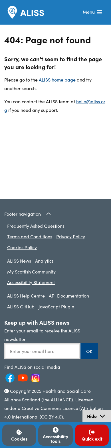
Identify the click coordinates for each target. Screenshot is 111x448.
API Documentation (69, 295)
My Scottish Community (31, 271)
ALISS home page (57, 79)
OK (89, 351)
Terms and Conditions (29, 236)
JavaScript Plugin (56, 306)
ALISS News (19, 260)
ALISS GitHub (21, 306)
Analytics (44, 260)
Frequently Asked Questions (35, 226)
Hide (99, 416)
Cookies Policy (22, 247)
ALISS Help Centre (26, 295)
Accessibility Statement (31, 282)
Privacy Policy (70, 236)
